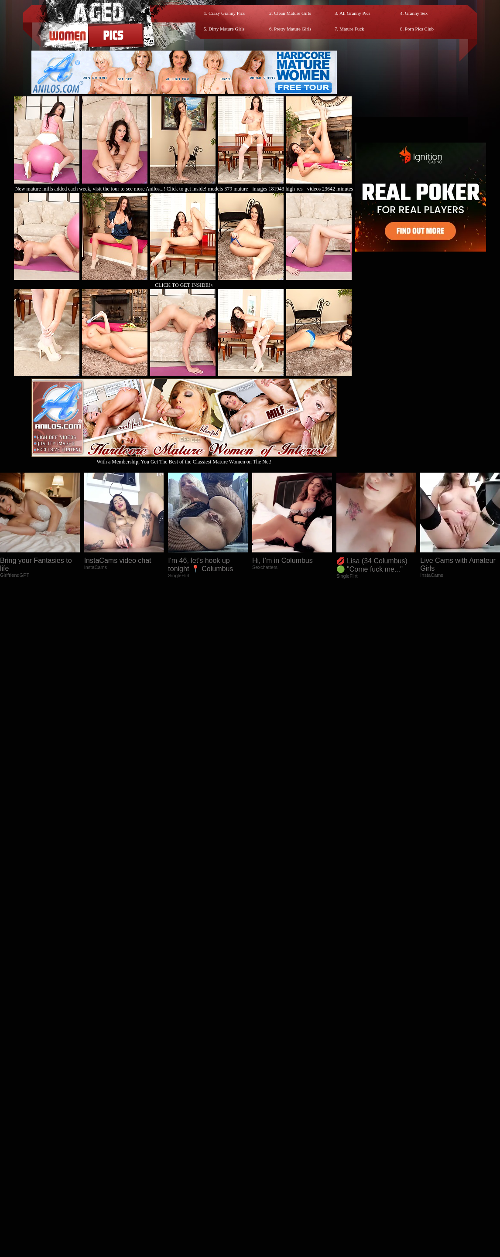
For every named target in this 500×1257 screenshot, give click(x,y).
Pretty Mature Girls (293, 28)
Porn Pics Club (419, 28)
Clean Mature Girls (292, 13)
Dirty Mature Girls (226, 28)
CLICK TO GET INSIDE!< (184, 285)
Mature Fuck (351, 28)
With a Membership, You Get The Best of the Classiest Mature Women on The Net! (184, 458)
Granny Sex (416, 13)
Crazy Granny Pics (227, 13)
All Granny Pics (354, 13)
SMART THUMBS (265, 1178)
